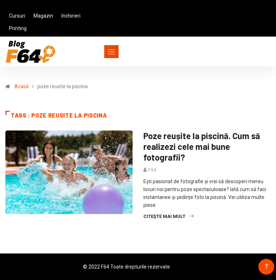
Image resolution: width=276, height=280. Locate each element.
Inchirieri (70, 16)
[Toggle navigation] (98, 52)
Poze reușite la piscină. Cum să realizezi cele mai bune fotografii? (201, 146)
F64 (152, 169)
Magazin (43, 16)
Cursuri (17, 16)
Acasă (21, 86)
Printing (18, 28)
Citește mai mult (168, 216)
